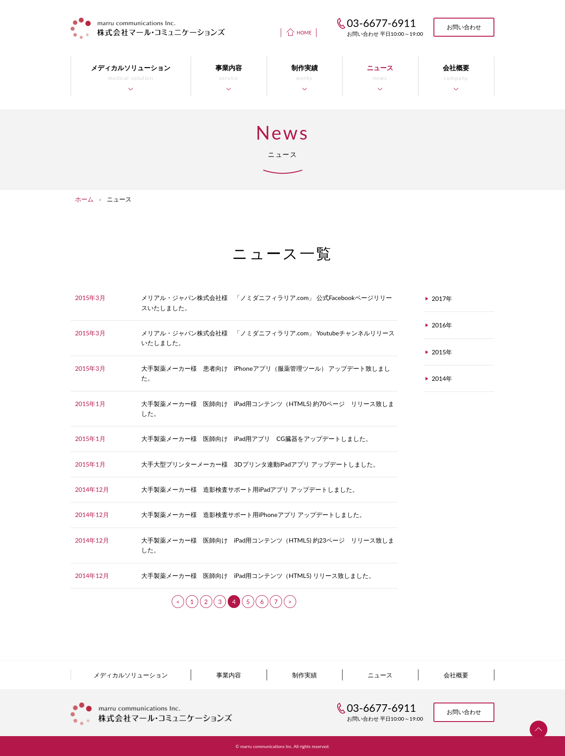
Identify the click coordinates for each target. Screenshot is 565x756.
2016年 (442, 325)
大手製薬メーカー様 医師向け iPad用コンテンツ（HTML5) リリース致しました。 (258, 575)
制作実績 (304, 675)
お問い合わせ (464, 26)
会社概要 (456, 675)
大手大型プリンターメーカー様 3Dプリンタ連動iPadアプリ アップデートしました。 (260, 464)
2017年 (442, 298)
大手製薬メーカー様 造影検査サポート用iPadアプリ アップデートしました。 (249, 489)
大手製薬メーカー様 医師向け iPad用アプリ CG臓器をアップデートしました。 (256, 438)
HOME (304, 32)
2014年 (442, 378)
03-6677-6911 (381, 707)
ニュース (380, 675)
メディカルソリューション (131, 675)
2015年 (442, 352)
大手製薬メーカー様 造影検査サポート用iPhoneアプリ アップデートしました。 (253, 514)
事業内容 (228, 675)
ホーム (84, 199)
